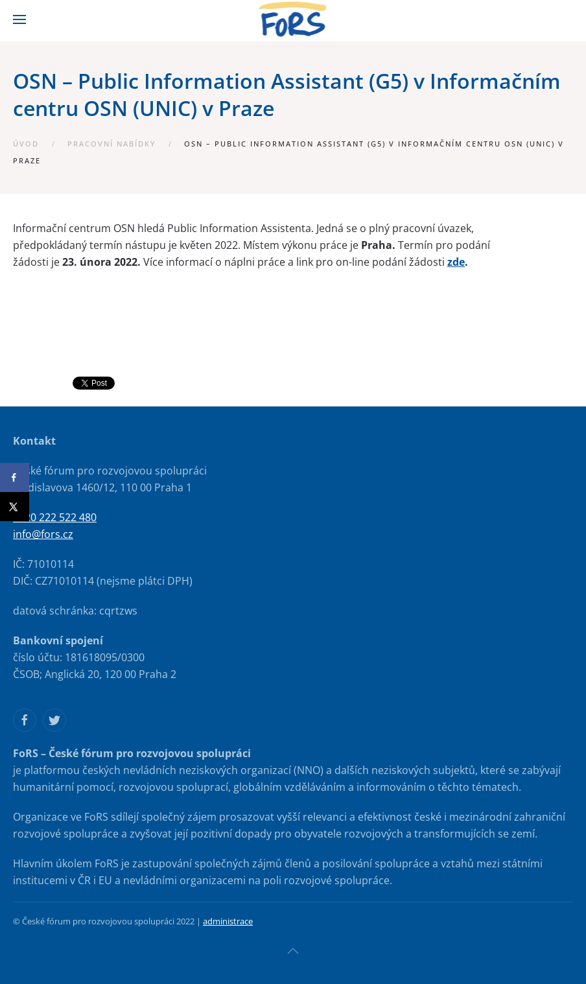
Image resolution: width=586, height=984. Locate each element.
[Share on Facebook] (14, 477)
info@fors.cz (43, 534)
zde (456, 262)
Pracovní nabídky (111, 143)
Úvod (26, 143)
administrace (228, 921)
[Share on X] (14, 506)
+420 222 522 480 (55, 517)
